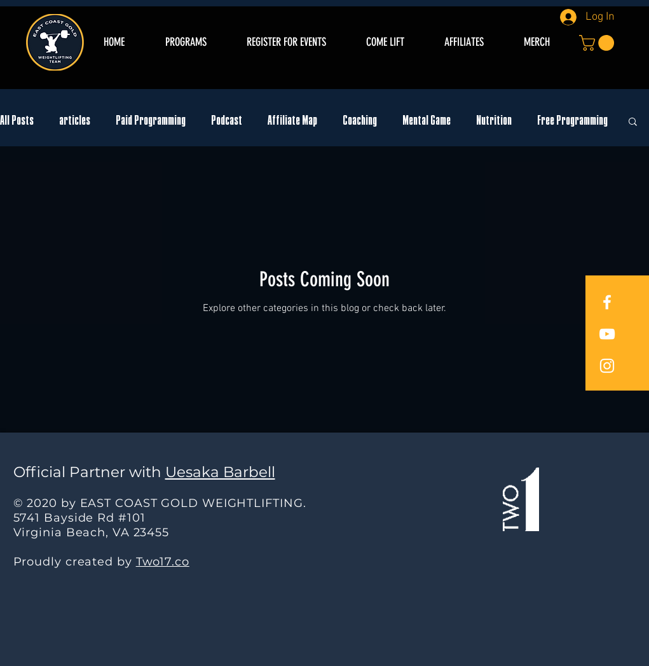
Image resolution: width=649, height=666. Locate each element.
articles (74, 121)
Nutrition (494, 121)
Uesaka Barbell (220, 472)
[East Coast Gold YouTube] (607, 333)
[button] (598, 43)
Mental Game (426, 121)
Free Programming (572, 121)
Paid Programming (151, 121)
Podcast (226, 121)
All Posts (17, 121)
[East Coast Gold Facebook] (607, 302)
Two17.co (162, 562)
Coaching (360, 121)
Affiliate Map (292, 121)
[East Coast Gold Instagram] (607, 365)
